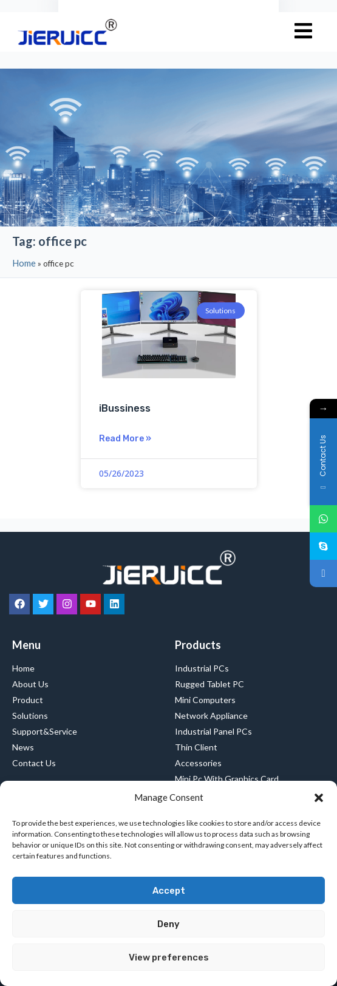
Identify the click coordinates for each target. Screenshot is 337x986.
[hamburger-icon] (303, 31)
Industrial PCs (205, 668)
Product (27, 700)
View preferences (169, 957)
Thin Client (196, 747)
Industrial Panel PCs (213, 731)
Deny (168, 924)
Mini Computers (205, 700)
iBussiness (125, 408)
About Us (30, 684)
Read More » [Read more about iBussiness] (125, 438)
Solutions (30, 715)
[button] (319, 798)
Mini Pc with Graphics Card (227, 778)
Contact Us (34, 763)
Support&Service (44, 731)
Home (24, 262)
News (23, 747)
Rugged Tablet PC (212, 684)
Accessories (198, 763)
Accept (168, 890)
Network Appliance (211, 715)
